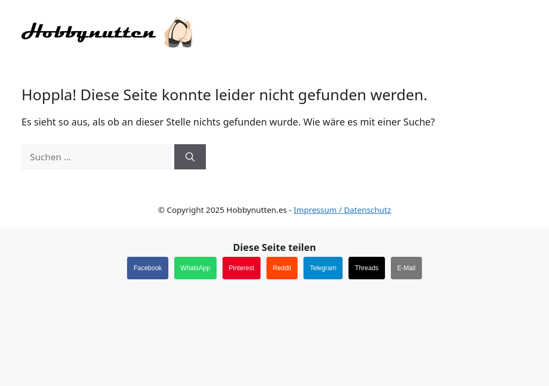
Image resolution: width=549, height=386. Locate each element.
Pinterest (241, 268)
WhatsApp (195, 268)
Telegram (323, 268)
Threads (367, 268)
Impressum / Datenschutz (342, 209)
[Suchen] (190, 157)
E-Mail (406, 268)
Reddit (282, 268)
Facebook (147, 268)
